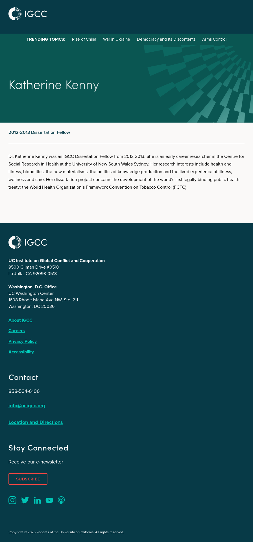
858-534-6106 (24, 391)
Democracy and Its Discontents (166, 39)
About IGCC (20, 320)
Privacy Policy (22, 341)
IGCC (27, 13)
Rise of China (84, 39)
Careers (16, 330)
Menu (238, 13)
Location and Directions (35, 422)
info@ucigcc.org (26, 405)
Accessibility (21, 352)
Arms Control (214, 39)
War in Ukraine (116, 39)
